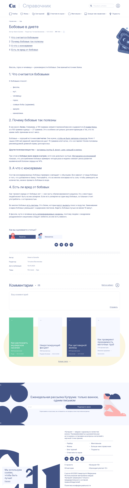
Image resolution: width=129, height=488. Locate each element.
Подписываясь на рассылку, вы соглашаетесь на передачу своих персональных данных (64, 407)
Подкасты (116, 14)
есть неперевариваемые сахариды (48, 214)
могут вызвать (63, 205)
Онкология (72, 350)
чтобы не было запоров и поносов (72, 138)
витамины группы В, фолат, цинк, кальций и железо (59, 150)
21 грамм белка (90, 127)
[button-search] (91, 5)
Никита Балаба (18, 32)
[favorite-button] (63, 31)
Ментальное (75, 14)
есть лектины (32, 205)
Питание (31, 270)
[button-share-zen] (76, 455)
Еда (37, 270)
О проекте (68, 461)
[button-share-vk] (56, 245)
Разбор (15, 14)
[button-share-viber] (71, 245)
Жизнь (26, 14)
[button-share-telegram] (61, 245)
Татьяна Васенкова (38, 32)
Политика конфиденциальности (77, 481)
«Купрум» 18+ (94, 461)
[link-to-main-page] (12, 6)
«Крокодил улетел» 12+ (98, 464)
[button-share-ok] (66, 245)
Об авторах (69, 464)
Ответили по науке (57, 14)
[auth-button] (118, 6)
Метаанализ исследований (84, 156)
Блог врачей (39, 14)
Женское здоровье (104, 347)
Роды (12, 350)
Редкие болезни (45, 350)
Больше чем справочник (96, 14)
